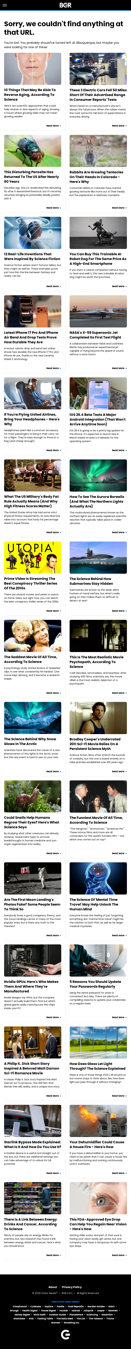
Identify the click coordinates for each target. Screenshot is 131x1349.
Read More (52, 125)
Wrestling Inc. (72, 1322)
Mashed (113, 1310)
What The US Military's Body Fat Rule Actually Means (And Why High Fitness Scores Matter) (31, 501)
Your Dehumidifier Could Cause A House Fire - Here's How (97, 1144)
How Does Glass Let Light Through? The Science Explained (98, 1066)
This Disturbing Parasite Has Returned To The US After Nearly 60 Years (31, 177)
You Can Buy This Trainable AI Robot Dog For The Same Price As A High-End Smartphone (98, 259)
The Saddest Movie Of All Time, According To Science (30, 659)
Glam (111, 1306)
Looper (101, 1310)
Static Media (48, 1293)
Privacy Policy (72, 1287)
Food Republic (76, 1306)
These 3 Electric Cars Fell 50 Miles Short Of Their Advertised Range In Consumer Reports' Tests (98, 95)
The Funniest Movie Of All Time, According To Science (96, 820)
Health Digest (30, 1310)
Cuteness (35, 1306)
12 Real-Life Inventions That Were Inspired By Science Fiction (32, 256)
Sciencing (92, 1314)
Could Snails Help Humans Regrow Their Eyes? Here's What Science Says (31, 822)
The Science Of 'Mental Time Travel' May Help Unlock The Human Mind (94, 904)
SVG (31, 1318)
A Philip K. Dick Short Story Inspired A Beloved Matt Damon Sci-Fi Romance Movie (31, 1068)
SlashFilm (107, 1314)
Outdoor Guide (57, 1314)
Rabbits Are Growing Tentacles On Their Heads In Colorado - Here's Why (96, 177)
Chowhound (20, 1306)
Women (55, 1322)
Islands (76, 1310)
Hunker (64, 1310)
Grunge (14, 1310)
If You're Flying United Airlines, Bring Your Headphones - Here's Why (32, 419)
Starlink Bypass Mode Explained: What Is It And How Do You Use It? (32, 1144)
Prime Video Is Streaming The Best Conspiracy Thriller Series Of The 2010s (30, 583)
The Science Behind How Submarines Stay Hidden (91, 581)
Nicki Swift (40, 1314)
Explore (49, 1306)
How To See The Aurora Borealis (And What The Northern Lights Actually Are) (97, 501)
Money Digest (22, 1314)
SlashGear (19, 1318)
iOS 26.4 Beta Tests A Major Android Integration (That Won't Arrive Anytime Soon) (98, 419)
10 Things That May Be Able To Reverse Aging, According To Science (30, 95)
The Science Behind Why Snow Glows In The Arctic (30, 741)
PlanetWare (76, 1314)
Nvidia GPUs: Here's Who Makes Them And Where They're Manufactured (31, 986)
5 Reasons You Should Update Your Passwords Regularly (95, 984)
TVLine (110, 1318)
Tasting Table (45, 1318)
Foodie (60, 1306)
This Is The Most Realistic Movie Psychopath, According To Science (96, 662)
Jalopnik (88, 1310)
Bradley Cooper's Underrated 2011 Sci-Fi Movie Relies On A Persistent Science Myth (95, 744)
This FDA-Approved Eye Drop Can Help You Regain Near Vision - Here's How (98, 1224)
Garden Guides (96, 1306)
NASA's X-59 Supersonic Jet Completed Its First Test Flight (95, 335)
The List (81, 1318)
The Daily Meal (64, 1318)
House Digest (48, 1310)
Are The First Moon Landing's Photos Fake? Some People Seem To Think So (32, 904)
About (52, 1287)
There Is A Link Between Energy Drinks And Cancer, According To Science (30, 1224)
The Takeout (96, 1318)
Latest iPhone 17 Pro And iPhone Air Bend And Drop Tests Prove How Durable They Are (31, 337)
